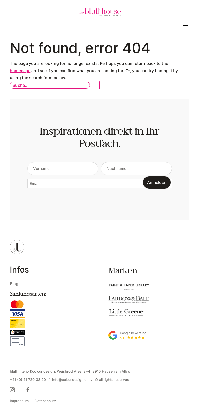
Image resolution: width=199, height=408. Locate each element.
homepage (20, 70)
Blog (14, 283)
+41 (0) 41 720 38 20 (28, 379)
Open (96, 85)
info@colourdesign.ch (70, 379)
